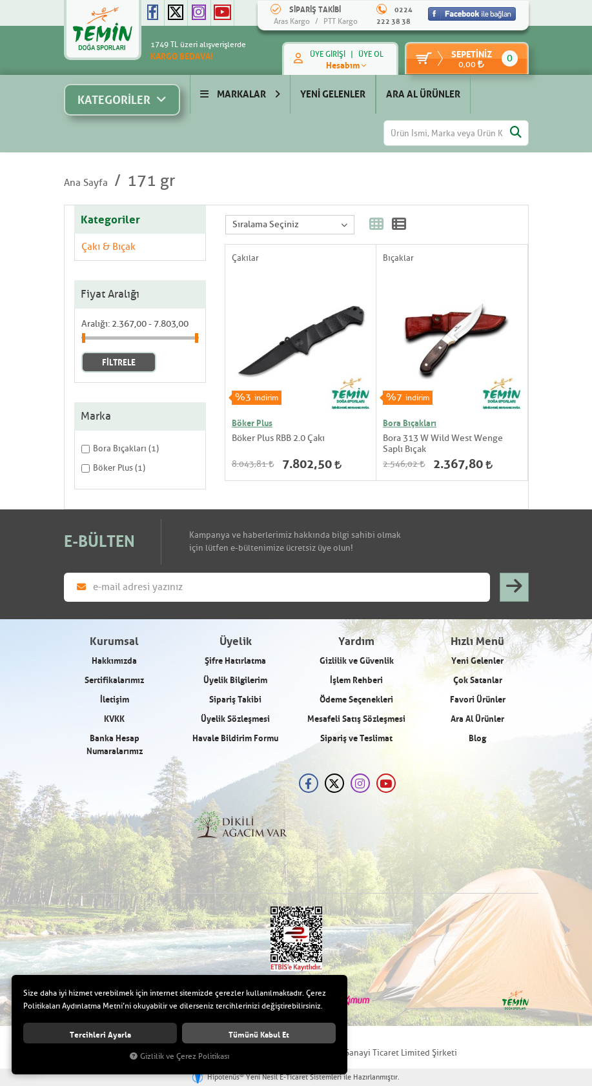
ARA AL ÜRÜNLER (423, 94)
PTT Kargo (340, 21)
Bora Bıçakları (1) (120, 448)
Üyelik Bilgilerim (235, 680)
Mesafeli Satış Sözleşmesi (356, 718)
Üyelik (235, 641)
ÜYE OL (369, 54)
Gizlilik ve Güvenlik (357, 660)
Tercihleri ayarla (100, 1035)
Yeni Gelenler (477, 660)
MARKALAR (240, 94)
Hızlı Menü (477, 641)
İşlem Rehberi (356, 680)
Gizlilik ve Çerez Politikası (179, 1056)
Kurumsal (114, 641)
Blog (477, 738)
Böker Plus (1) (113, 467)
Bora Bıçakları (409, 423)
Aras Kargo (292, 21)
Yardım (356, 641)
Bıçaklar (398, 257)
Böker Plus (252, 423)
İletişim (114, 699)
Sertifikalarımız (114, 680)
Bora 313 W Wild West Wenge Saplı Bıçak (443, 444)
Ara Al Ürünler (477, 718)
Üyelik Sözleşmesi (235, 718)
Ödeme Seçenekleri (356, 699)
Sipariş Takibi (235, 699)
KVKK (114, 718)
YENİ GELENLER (332, 94)
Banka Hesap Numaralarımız (115, 744)
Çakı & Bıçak (108, 247)
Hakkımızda (114, 660)
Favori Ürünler (477, 699)
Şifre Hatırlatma (235, 660)
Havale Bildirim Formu (235, 738)
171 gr (151, 181)
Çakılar (245, 257)
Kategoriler (110, 219)
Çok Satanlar (477, 680)
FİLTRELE (119, 362)
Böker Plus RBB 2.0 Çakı (278, 438)
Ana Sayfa (86, 183)
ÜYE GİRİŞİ (326, 54)
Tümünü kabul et (259, 1035)
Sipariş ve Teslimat (356, 738)
